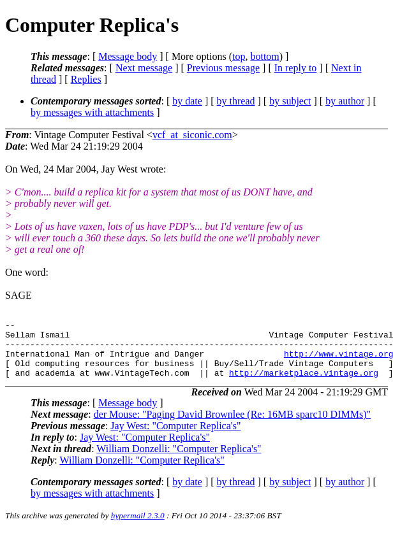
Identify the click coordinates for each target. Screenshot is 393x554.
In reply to (295, 67)
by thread (236, 101)
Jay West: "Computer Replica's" (175, 437)
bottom (264, 56)
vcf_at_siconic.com (192, 134)
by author (344, 101)
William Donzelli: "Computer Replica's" (178, 460)
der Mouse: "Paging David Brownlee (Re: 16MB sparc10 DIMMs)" (232, 425)
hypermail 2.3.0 (138, 527)
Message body (127, 56)
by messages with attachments (92, 112)
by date (187, 101)
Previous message (223, 67)
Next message (143, 67)
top (238, 56)
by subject (290, 101)
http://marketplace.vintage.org (303, 384)
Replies (86, 79)
